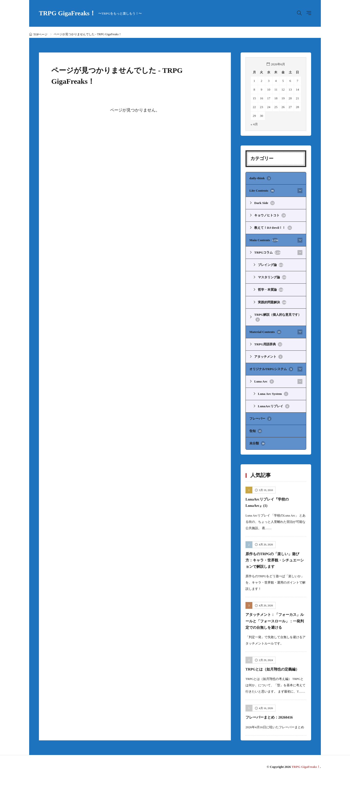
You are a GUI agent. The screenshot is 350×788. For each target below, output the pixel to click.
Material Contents (264, 330)
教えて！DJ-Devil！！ (272, 227)
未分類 (257, 440)
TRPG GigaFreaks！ (90, 13)
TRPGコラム (267, 252)
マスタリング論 (272, 276)
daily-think (260, 178)
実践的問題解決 (272, 301)
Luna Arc (263, 379)
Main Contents (263, 239)
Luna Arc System (273, 391)
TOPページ (40, 34)
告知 (255, 428)
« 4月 (254, 124)
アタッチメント (268, 354)
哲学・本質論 (270, 288)
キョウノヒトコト (270, 215)
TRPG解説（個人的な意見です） (277, 315)
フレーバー (260, 416)
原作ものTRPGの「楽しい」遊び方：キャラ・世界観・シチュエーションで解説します (275, 557)
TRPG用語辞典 (268, 342)
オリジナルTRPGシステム (271, 367)
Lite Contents (261, 190)
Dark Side (264, 203)
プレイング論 (270, 264)
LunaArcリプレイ (273, 403)
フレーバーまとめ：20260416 (273, 726)
